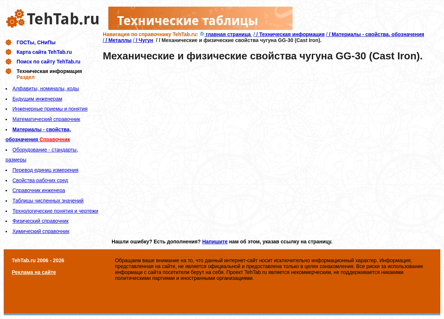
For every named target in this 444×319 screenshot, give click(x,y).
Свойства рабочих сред (40, 180)
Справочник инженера (39, 190)
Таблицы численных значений (48, 201)
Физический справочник (41, 221)
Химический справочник (41, 231)
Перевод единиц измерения (45, 170)
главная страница (226, 34)
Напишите (215, 242)
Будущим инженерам (37, 99)
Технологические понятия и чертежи (55, 211)
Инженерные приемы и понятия (50, 109)
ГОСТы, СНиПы (36, 42)
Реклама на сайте (34, 272)
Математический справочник (46, 119)
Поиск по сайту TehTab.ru (48, 62)
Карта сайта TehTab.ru (44, 52)
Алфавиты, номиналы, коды (46, 88)
